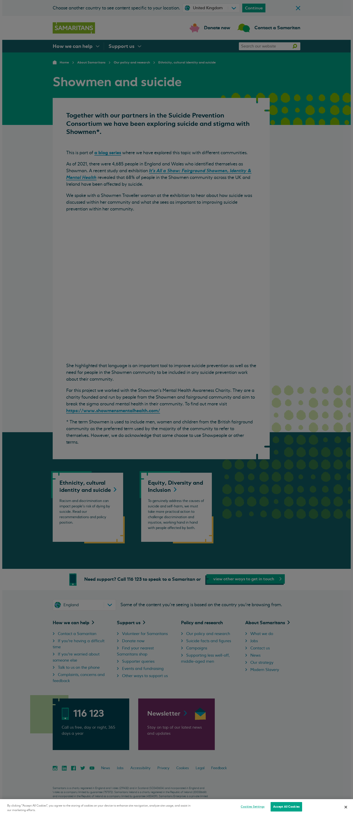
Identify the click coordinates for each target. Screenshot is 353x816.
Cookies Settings (253, 807)
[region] (176, 807)
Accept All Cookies (286, 807)
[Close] (346, 807)
